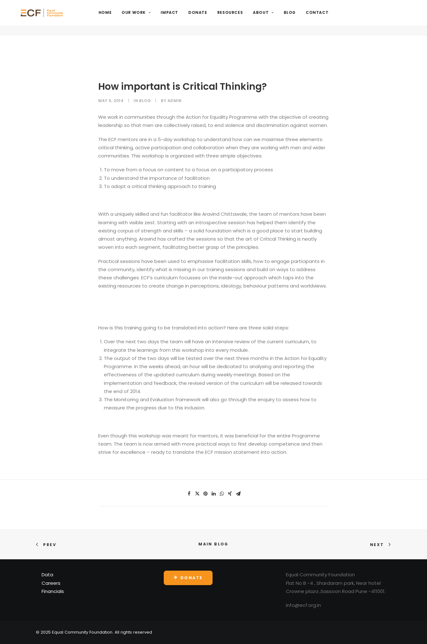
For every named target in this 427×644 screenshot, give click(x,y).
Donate (214, 17)
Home (122, 17)
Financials (53, 591)
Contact (334, 17)
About (280, 17)
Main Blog (213, 544)
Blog (306, 17)
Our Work (153, 17)
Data (47, 574)
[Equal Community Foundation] (59, 18)
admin (175, 100)
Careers (51, 583)
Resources (247, 17)
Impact (186, 17)
